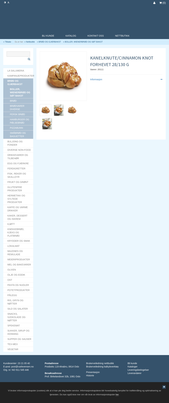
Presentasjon (93, 372)
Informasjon (126, 79)
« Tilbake (7, 42)
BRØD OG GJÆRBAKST (50, 42)
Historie (90, 375)
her (117, 394)
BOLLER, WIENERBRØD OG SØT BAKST (84, 42)
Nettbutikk (30, 42)
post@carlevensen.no (22, 366)
